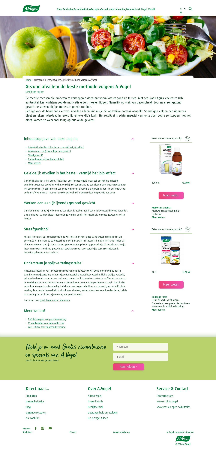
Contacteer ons (165, 396)
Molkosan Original (161, 208)
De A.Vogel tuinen (98, 418)
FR (181, 12)
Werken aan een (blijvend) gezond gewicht (49, 151)
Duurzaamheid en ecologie (102, 412)
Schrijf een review (35, 92)
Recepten (96, 9)
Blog (124, 9)
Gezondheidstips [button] (82, 9)
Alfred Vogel (94, 396)
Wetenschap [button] (132, 9)
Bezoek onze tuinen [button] (111, 9)
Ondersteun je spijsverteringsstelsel (46, 159)
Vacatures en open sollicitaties (173, 407)
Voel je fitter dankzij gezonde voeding (46, 327)
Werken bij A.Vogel (167, 401)
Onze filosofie (95, 401)
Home (28, 80)
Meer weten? (34, 163)
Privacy (72, 432)
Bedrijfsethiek (95, 407)
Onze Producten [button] (65, 9)
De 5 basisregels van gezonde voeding (47, 319)
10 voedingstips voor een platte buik (46, 323)
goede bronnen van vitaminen (55, 300)
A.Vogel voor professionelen (180, 432)
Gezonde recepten (36, 412)
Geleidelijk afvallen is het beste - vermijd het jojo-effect (56, 147)
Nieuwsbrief (32, 418)
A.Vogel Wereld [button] (147, 9)
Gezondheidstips (35, 401)
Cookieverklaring (121, 432)
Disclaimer (27, 432)
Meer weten (171, 195)
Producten (31, 396)
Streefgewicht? (35, 155)
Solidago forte (159, 297)
